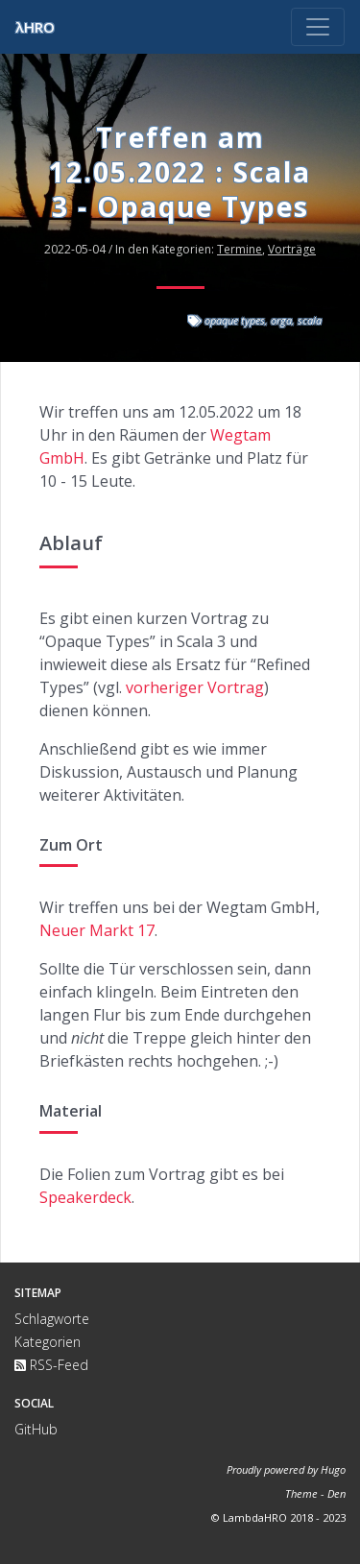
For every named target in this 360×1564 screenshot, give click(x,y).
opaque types (234, 320)
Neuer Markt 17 (97, 930)
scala (310, 320)
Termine (239, 249)
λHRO (35, 26)
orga (281, 320)
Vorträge (292, 249)
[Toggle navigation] (318, 27)
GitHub (36, 1429)
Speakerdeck (85, 1197)
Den (336, 1493)
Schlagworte (51, 1319)
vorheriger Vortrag (195, 687)
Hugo (333, 1469)
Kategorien (47, 1342)
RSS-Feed (51, 1365)
